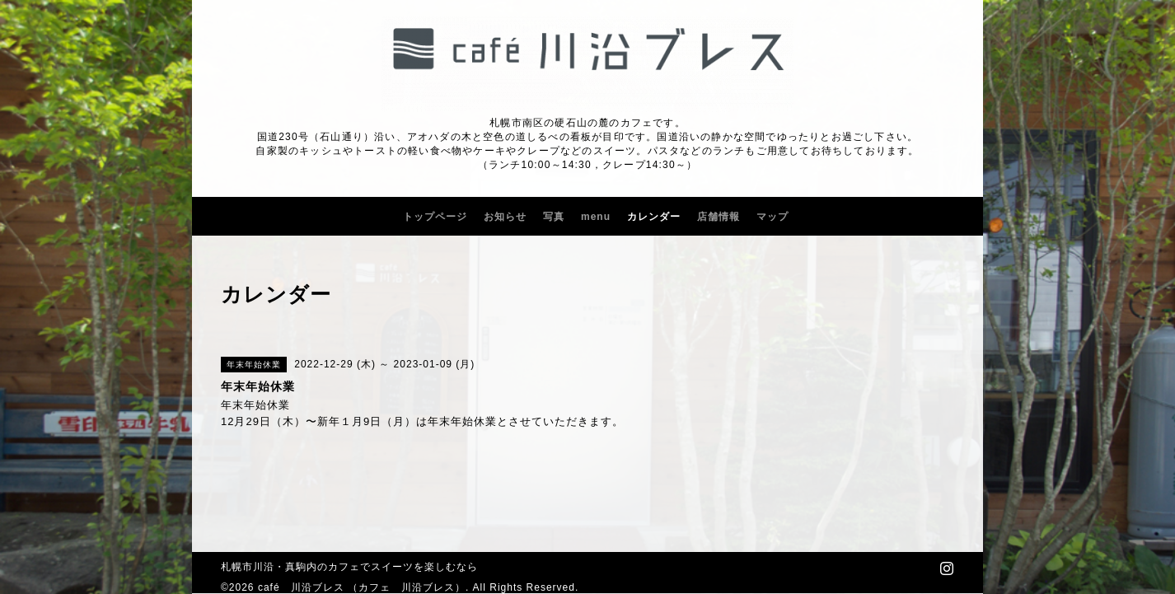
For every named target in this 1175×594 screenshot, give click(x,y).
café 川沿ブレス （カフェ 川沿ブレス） (362, 587)
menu (596, 216)
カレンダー (654, 216)
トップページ (435, 216)
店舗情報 (718, 216)
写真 (553, 216)
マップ (772, 216)
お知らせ (505, 216)
